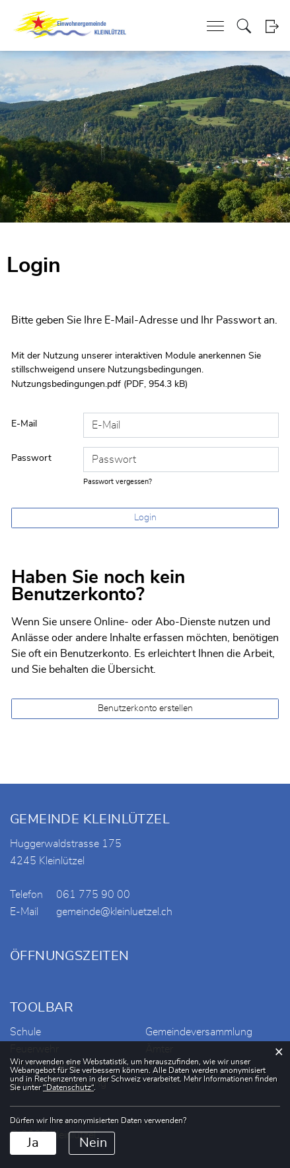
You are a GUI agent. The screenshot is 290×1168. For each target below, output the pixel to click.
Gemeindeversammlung (198, 1032)
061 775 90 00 (93, 894)
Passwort (31, 458)
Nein (93, 1143)
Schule (25, 1032)
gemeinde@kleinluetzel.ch (114, 912)
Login (272, 26)
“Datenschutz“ (68, 1087)
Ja (33, 1143)
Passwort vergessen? (117, 481)
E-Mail (24, 424)
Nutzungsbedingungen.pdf (66, 384)
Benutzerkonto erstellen (145, 708)
